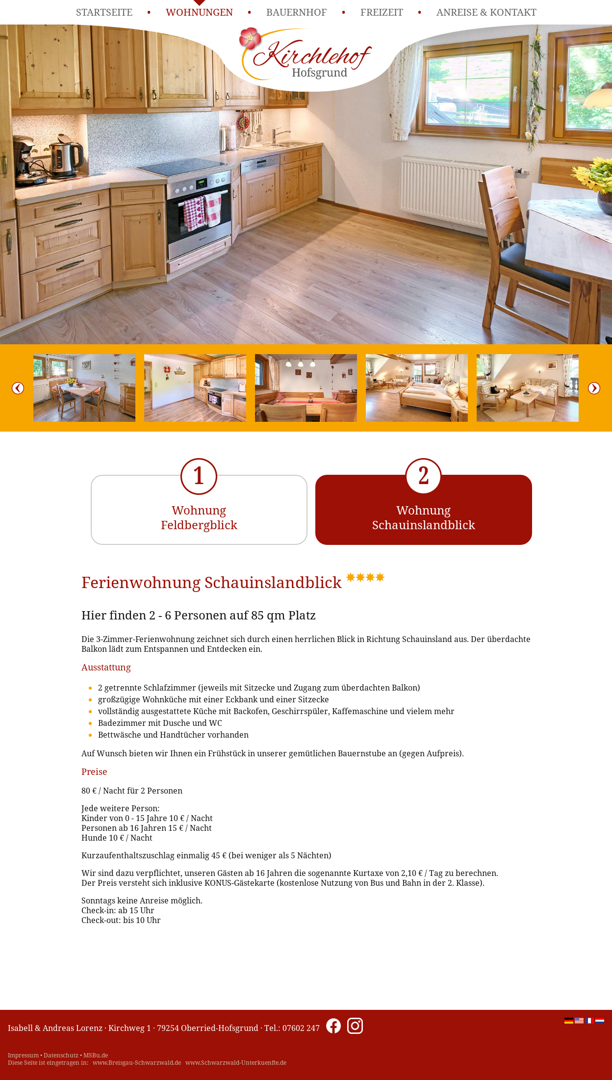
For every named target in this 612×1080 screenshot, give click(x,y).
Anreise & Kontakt (486, 12)
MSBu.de (95, 1055)
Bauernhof (296, 12)
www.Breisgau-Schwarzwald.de (137, 1062)
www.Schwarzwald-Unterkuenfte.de (235, 1062)
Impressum (23, 1055)
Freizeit (381, 12)
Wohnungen (199, 12)
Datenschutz (61, 1055)
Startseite (104, 12)
